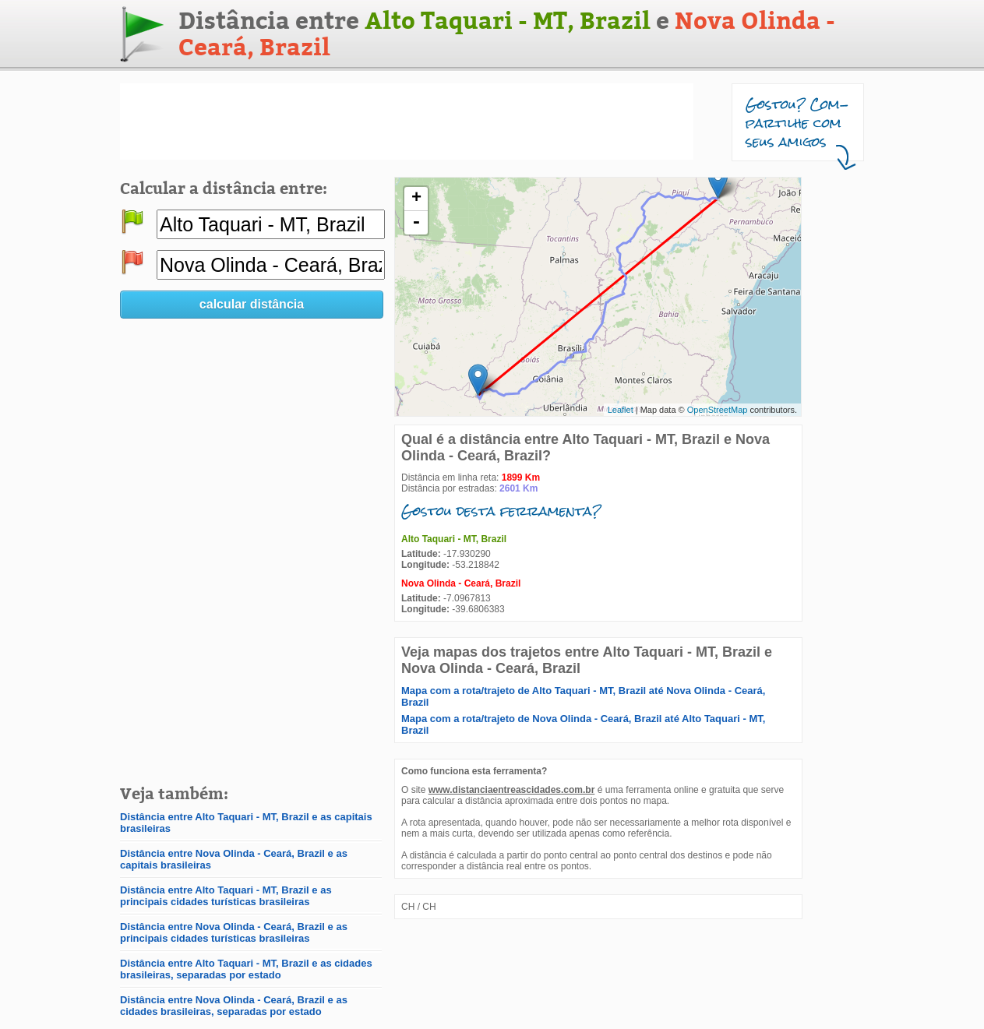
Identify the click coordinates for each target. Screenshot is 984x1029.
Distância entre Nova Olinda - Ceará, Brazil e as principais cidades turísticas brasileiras (233, 932)
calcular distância (251, 304)
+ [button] (416, 198)
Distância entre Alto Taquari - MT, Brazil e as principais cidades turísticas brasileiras (226, 895)
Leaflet (620, 409)
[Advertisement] (406, 121)
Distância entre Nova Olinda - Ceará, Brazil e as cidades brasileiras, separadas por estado (233, 1005)
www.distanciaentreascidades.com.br (512, 789)
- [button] (416, 222)
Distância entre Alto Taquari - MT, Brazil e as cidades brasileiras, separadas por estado (246, 969)
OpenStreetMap (717, 409)
